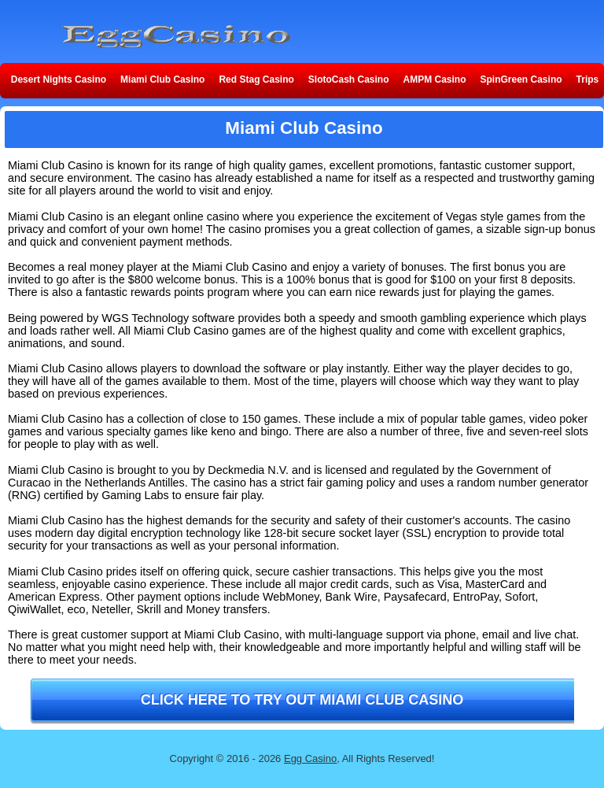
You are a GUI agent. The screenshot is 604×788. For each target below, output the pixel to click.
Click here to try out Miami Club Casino (302, 700)
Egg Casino (310, 758)
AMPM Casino (434, 79)
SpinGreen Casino (521, 79)
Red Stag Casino (256, 79)
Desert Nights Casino (58, 79)
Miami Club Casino (162, 79)
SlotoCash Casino (348, 79)
